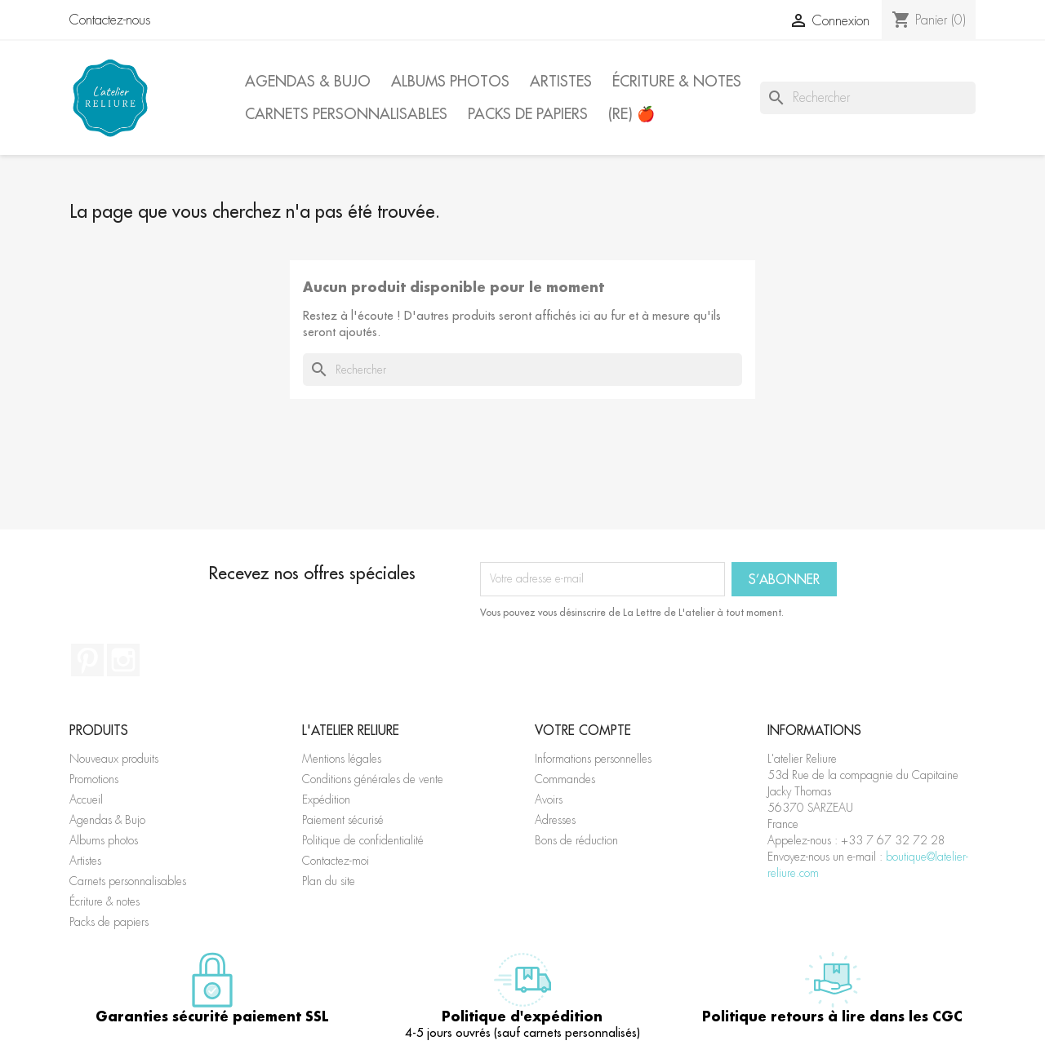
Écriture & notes (676, 81)
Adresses (555, 820)
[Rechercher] (868, 98)
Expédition (326, 799)
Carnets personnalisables (346, 113)
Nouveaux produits (113, 758)
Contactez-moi (335, 860)
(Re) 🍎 (631, 113)
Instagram (123, 660)
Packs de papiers (528, 113)
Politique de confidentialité (363, 840)
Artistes (561, 81)
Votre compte (583, 730)
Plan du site (328, 881)
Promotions (93, 779)
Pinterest (87, 660)
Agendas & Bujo (308, 81)
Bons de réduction (576, 840)
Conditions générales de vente (372, 779)
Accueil (86, 799)
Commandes (565, 779)
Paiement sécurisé (343, 820)
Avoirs (549, 799)
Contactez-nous (110, 20)
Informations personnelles (593, 758)
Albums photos (450, 81)
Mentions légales (341, 758)
